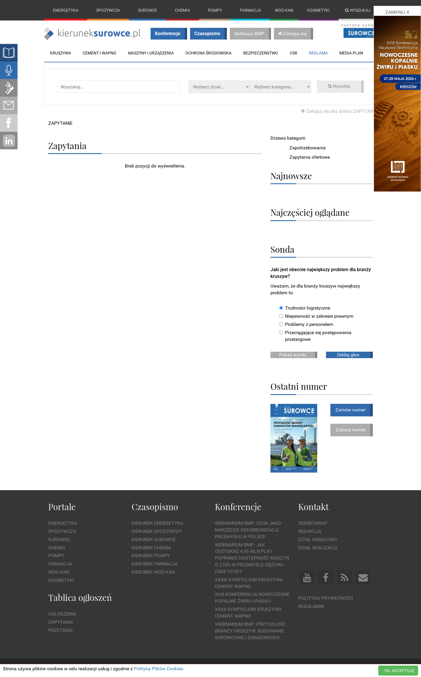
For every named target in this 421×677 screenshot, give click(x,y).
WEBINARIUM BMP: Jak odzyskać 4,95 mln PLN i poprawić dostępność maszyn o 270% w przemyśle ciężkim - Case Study (252, 558)
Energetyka (65, 10)
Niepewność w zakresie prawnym (316, 316)
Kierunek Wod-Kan (153, 572)
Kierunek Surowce (154, 539)
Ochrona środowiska (208, 53)
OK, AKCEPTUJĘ (399, 670)
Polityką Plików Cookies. (159, 668)
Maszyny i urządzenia (151, 53)
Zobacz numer (350, 429)
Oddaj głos (348, 355)
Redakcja (309, 531)
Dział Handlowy (317, 539)
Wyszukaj (357, 10)
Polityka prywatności (325, 598)
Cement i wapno (99, 53)
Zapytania (60, 622)
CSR (293, 53)
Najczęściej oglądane (310, 212)
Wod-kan (284, 10)
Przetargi (60, 630)
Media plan (351, 53)
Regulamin (311, 606)
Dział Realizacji (317, 548)
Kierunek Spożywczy (157, 531)
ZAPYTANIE (60, 123)
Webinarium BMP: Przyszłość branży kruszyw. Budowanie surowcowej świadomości (250, 630)
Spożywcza (108, 10)
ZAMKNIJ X (397, 12)
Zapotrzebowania (307, 148)
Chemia (182, 10)
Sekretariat (312, 523)
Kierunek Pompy (151, 556)
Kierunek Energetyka (157, 523)
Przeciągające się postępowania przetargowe (315, 336)
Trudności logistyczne (304, 308)
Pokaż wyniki (292, 355)
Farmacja (250, 10)
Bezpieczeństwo (260, 53)
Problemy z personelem (306, 324)
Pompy (215, 10)
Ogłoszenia (62, 614)
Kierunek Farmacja (155, 564)
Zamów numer (350, 410)
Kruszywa (60, 53)
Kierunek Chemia (151, 548)
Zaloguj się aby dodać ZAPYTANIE (339, 111)
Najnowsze (291, 175)
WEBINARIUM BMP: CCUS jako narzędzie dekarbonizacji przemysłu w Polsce (248, 529)
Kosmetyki (318, 10)
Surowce (147, 10)
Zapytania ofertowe (309, 157)
